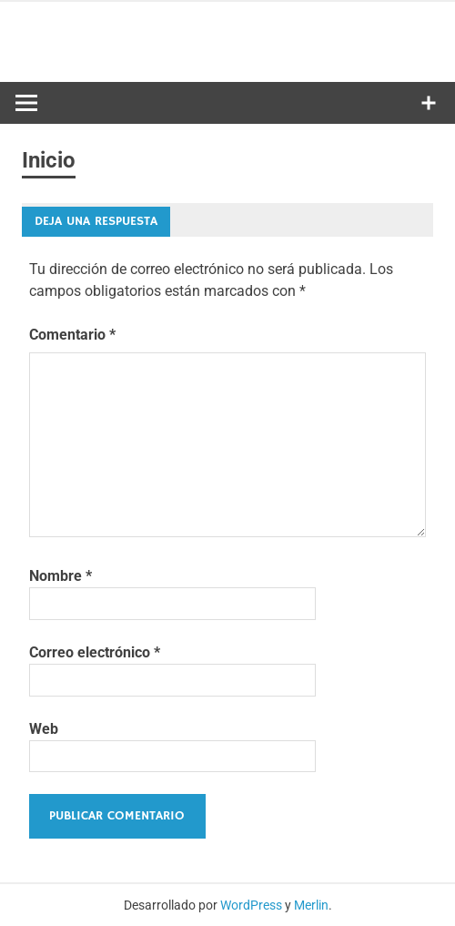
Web (43, 729)
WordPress (251, 905)
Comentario (72, 334)
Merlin (311, 905)
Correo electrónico (94, 652)
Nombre (60, 576)
